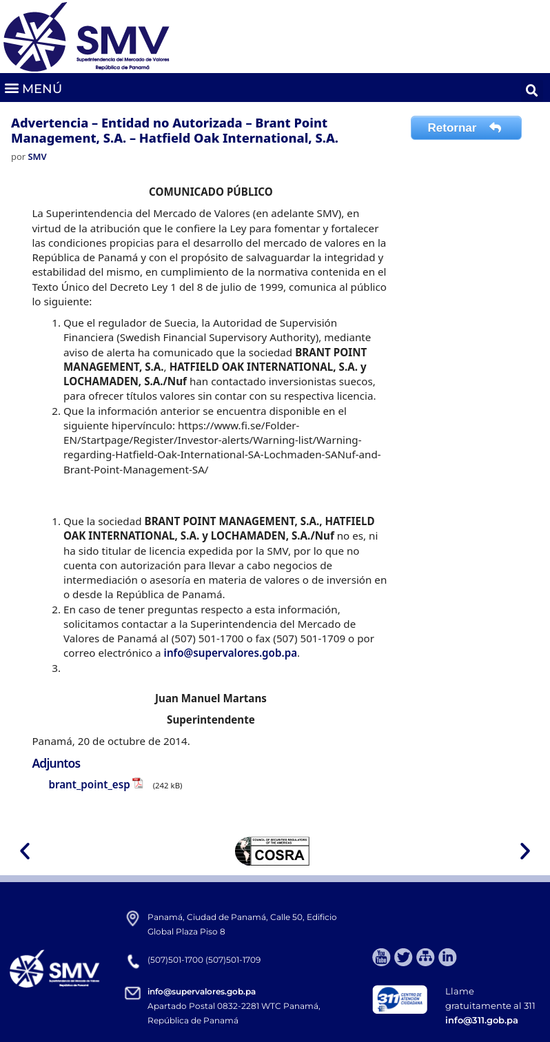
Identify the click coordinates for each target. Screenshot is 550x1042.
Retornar (466, 127)
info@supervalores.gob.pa (230, 653)
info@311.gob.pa (481, 1019)
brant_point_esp (89, 784)
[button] (32, 87)
